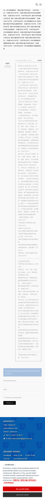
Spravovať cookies (22, 495)
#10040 (40, 60)
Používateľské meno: (10, 381)
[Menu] (40, 4)
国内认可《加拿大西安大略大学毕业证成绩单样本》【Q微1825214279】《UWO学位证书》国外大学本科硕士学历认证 (22, 35)
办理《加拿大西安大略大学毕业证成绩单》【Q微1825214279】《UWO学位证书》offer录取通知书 (21, 29)
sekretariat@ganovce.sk (22, 438)
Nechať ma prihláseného (13, 398)
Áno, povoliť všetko (22, 489)
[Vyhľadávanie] (35, 4)
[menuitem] (35, 4)
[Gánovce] (18, 4)
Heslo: (5, 389)
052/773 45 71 (17, 435)
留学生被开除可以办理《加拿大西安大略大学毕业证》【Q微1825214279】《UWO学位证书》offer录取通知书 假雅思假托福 (21, 40)
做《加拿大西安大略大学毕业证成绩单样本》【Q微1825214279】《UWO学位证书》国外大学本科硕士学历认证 (22, 24)
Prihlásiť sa (9, 403)
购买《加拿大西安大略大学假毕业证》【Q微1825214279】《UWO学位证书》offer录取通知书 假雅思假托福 (22, 46)
